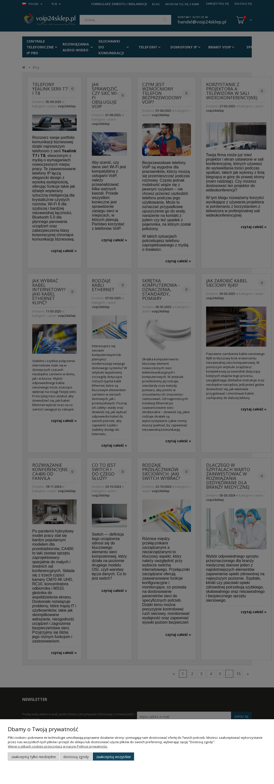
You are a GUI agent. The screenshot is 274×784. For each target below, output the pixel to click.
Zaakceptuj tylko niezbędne (33, 756)
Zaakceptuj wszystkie (113, 756)
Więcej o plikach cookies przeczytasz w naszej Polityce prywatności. (58, 746)
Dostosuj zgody (76, 756)
